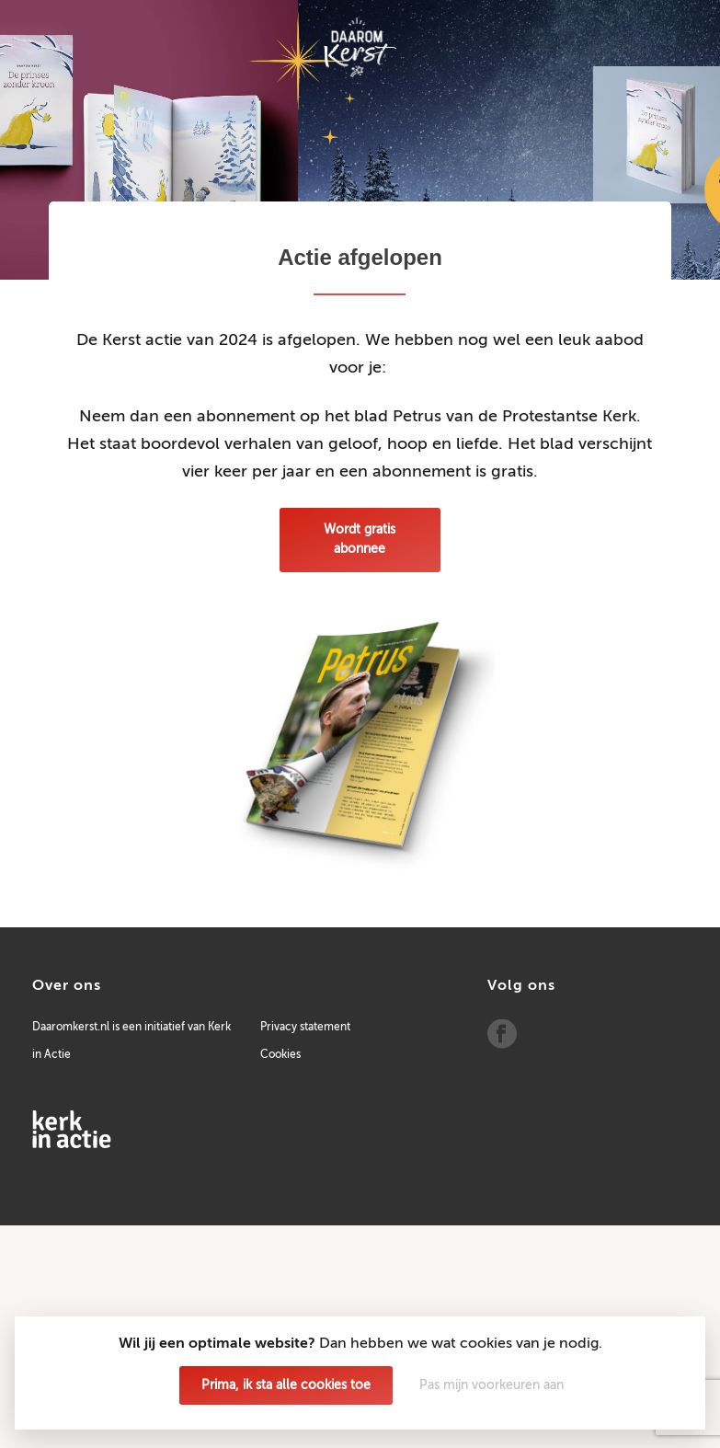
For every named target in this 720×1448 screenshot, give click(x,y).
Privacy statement (305, 1027)
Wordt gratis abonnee (359, 539)
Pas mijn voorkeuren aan (491, 1385)
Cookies (280, 1055)
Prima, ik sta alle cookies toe (286, 1385)
